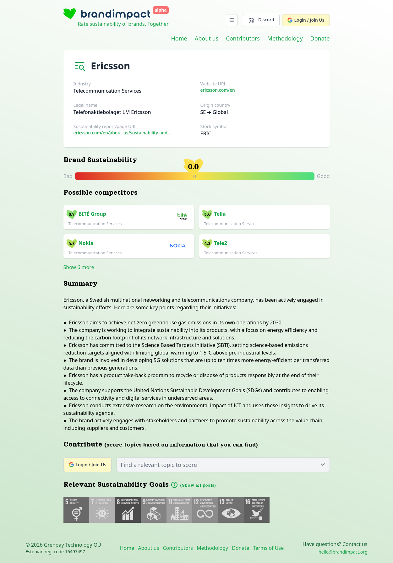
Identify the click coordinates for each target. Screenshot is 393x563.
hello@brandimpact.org (343, 552)
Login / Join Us (306, 20)
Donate (320, 38)
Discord (261, 20)
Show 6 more (78, 267)
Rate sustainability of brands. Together (123, 23)
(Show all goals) (198, 485)
